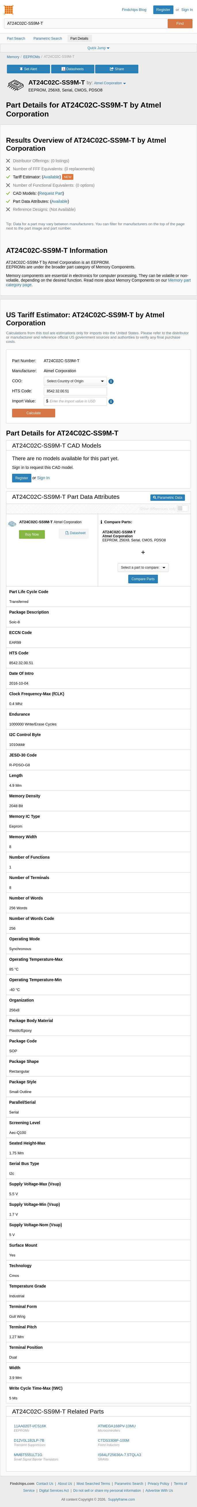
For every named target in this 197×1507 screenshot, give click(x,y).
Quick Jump (98, 48)
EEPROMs (31, 57)
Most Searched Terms (93, 1484)
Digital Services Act (54, 1491)
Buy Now (32, 534)
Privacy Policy (158, 1484)
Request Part (51, 193)
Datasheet (76, 533)
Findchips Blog (134, 9)
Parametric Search (128, 1484)
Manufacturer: (24, 370)
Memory (13, 57)
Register (163, 9)
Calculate (33, 413)
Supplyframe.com (121, 1500)
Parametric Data (167, 498)
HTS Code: (22, 391)
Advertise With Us (159, 1491)
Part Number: (24, 360)
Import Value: (24, 401)
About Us (65, 1484)
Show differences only (157, 509)
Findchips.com (9, 10)
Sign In (187, 9)
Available (51, 177)
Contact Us (44, 1484)
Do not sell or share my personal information (107, 1491)
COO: (17, 381)
